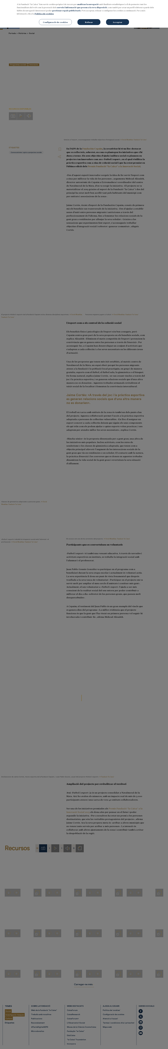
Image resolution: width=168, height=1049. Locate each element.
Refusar (89, 22)
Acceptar (117, 22)
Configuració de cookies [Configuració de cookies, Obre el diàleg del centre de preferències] (55, 22)
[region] (84, 14)
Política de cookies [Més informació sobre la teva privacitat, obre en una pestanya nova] (44, 13)
